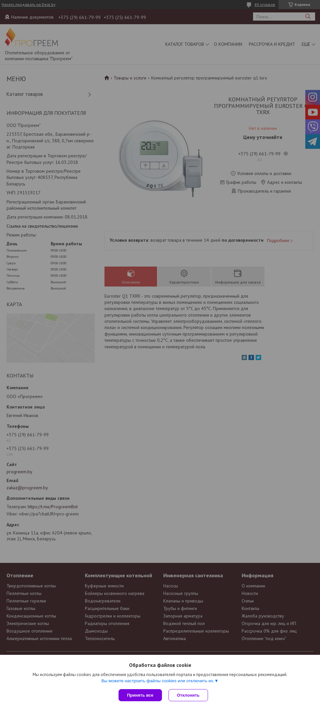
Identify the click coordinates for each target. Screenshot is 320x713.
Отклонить (188, 695)
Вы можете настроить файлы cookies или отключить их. (157, 680)
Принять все (140, 695)
